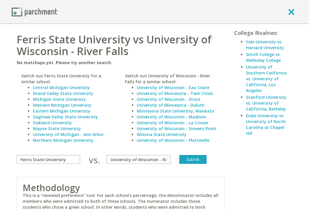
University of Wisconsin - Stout (168, 99)
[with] (138, 159)
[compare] (48, 159)
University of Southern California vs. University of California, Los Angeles (266, 78)
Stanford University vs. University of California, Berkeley (266, 103)
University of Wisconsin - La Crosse (172, 122)
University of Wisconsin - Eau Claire (173, 87)
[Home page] (35, 11)
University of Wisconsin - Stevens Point (177, 128)
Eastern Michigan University (61, 111)
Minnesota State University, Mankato (175, 111)
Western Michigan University (62, 105)
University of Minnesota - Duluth (171, 105)
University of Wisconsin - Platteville (173, 140)
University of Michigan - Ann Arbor (68, 134)
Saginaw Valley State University (65, 117)
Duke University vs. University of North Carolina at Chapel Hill (266, 124)
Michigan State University (59, 99)
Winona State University (162, 134)
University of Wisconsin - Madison (171, 117)
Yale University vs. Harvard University (265, 44)
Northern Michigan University (63, 140)
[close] (291, 11)
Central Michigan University (61, 87)
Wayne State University (57, 128)
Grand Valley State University (63, 93)
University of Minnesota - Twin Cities (175, 93)
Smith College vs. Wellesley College (263, 57)
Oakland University (52, 122)
